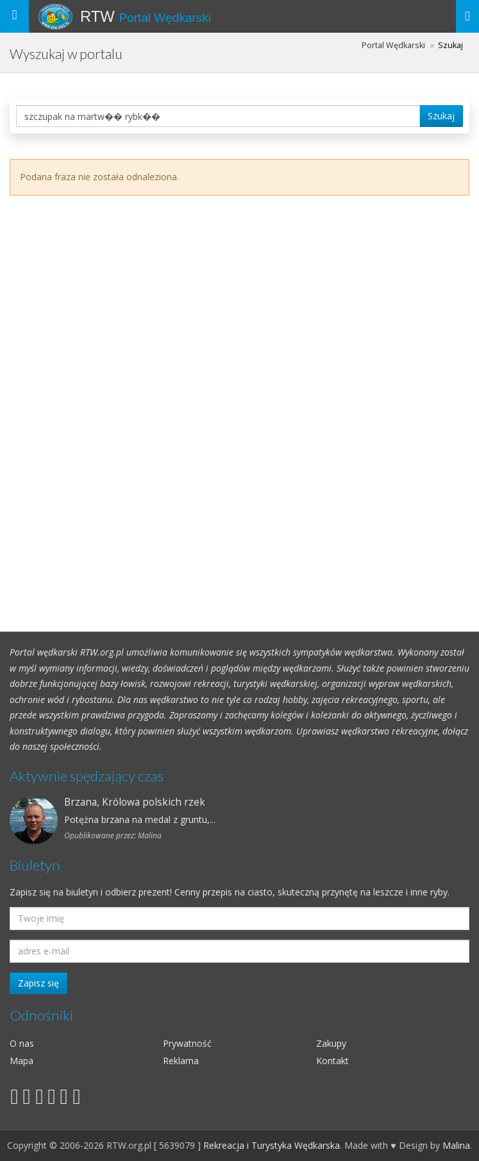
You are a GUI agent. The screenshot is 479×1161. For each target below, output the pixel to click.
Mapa (21, 1061)
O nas (22, 1043)
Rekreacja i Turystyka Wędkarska (271, 1145)
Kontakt (332, 1061)
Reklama (181, 1061)
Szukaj (441, 116)
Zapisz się (38, 983)
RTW (145, 16)
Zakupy (331, 1043)
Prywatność (187, 1043)
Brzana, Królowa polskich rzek (134, 802)
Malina (456, 1145)
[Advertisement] (240, 400)
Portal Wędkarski (393, 45)
